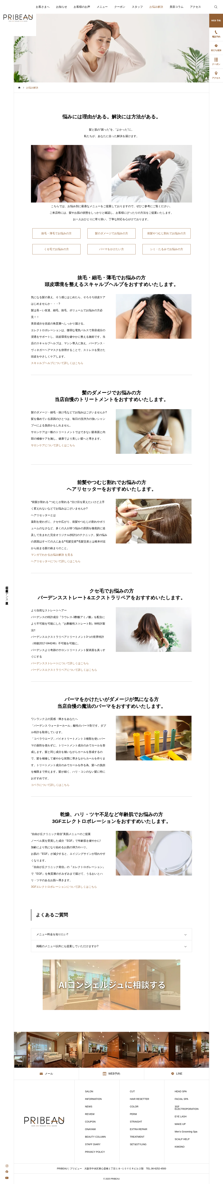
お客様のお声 (82, 6)
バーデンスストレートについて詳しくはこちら (60, 663)
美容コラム (176, 6)
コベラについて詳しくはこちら (50, 784)
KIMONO (179, 1147)
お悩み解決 (156, 6)
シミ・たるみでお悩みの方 (166, 249)
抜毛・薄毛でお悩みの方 (56, 233)
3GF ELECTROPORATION (186, 1107)
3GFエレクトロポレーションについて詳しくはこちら (64, 886)
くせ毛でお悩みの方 (56, 249)
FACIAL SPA (181, 1099)
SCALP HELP (182, 1139)
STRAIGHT (136, 1121)
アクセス (195, 6)
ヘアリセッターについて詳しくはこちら (56, 561)
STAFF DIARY (92, 1144)
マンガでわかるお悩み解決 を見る (52, 554)
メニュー (102, 6)
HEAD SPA (181, 1091)
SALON (89, 1091)
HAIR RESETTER (139, 1099)
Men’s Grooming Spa (186, 1131)
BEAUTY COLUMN (95, 1137)
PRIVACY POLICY (95, 1152)
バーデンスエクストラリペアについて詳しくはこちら (64, 669)
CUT (132, 1091)
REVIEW (89, 1114)
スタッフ (137, 6)
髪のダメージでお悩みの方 (111, 233)
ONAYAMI (90, 1129)
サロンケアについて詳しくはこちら (53, 445)
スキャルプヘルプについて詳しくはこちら (57, 363)
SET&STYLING (138, 1144)
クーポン (119, 6)
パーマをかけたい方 (111, 249)
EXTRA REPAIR (138, 1129)
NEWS (88, 1106)
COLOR (134, 1106)
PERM (133, 1114)
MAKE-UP (180, 1124)
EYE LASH (180, 1116)
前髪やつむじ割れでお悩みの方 (166, 233)
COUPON (90, 1121)
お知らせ (61, 6)
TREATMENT (137, 1137)
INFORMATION (93, 1099)
